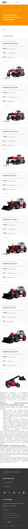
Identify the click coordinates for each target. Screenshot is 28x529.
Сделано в (7, 522)
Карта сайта (5, 518)
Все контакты (6, 509)
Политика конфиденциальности (10, 513)
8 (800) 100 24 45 (8, 478)
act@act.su (6, 486)
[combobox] (6, 29)
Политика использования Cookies (10, 517)
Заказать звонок (8, 482)
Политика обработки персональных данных (12, 515)
